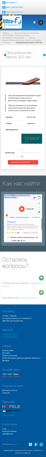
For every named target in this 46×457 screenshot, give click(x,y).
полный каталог (28, 297)
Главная (6, 33)
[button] (39, 72)
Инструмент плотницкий (13, 38)
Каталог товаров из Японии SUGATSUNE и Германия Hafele (20, 34)
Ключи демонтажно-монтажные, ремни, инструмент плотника (22, 40)
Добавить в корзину (23, 162)
